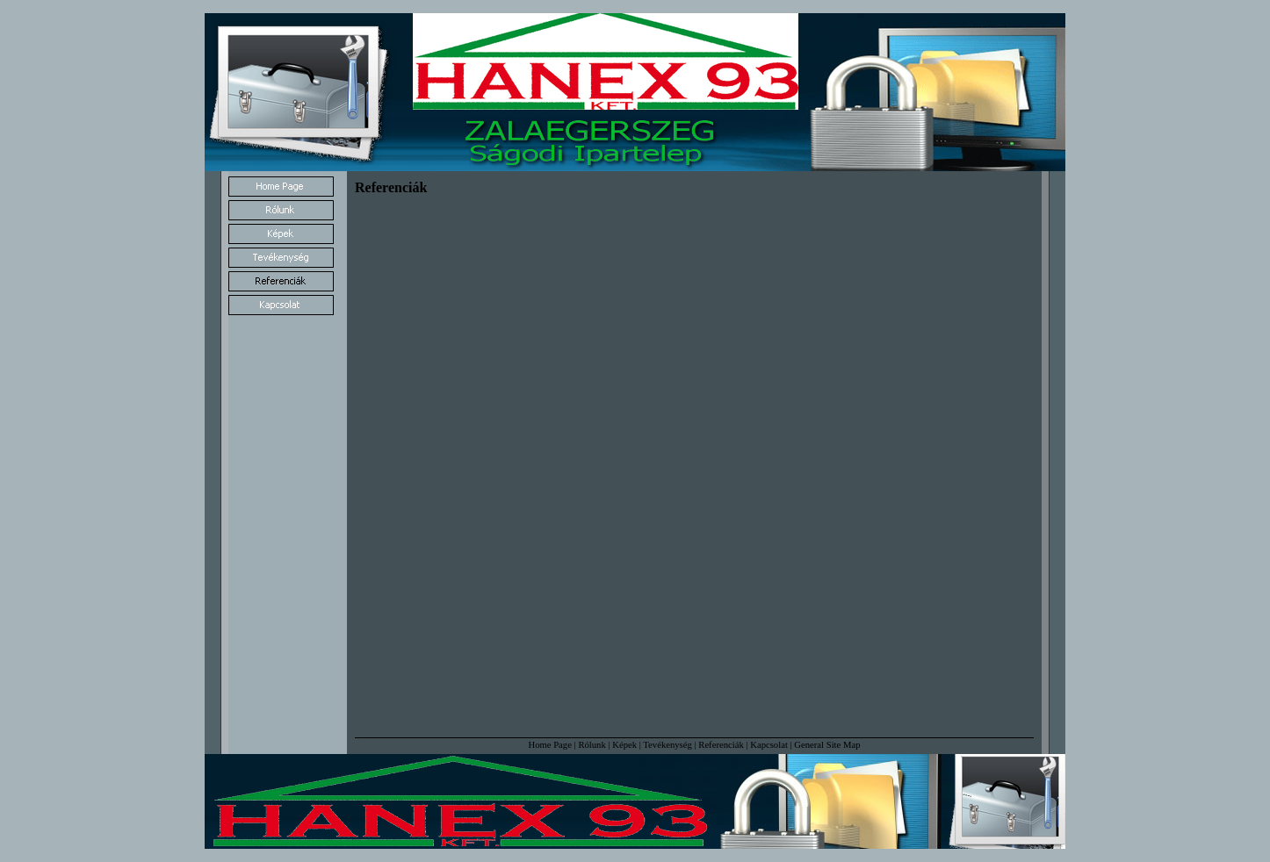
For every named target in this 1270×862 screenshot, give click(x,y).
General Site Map (827, 745)
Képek (624, 745)
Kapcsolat (769, 745)
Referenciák (720, 745)
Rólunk (591, 745)
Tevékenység (667, 745)
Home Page (549, 745)
